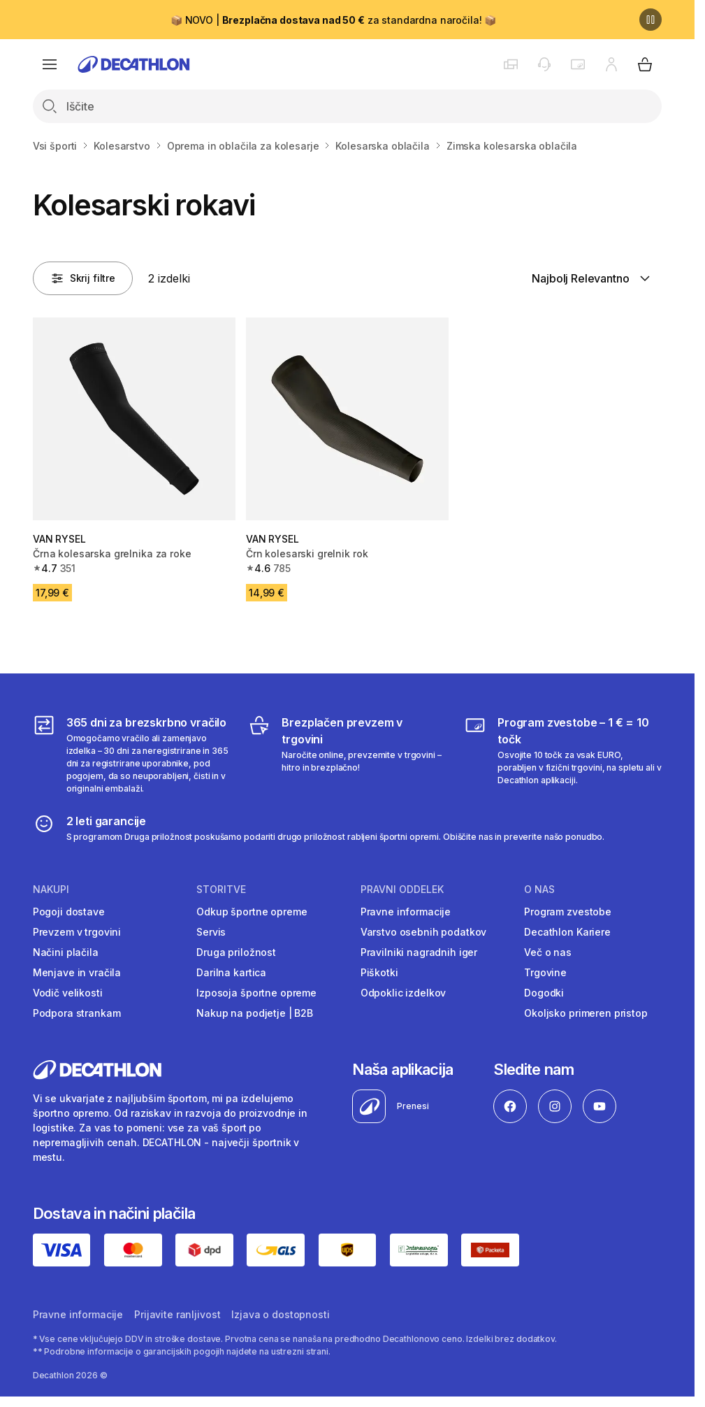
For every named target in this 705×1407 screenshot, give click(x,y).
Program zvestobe (567, 911)
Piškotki (379, 972)
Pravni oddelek (402, 889)
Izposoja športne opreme (256, 993)
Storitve (221, 889)
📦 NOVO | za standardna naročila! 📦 (333, 20)
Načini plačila (66, 952)
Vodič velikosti (68, 993)
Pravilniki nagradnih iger (419, 952)
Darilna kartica (231, 972)
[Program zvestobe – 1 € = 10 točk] (563, 754)
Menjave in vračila (77, 972)
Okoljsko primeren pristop (586, 1013)
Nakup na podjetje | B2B (254, 1013)
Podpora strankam (77, 1013)
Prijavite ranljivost (177, 1314)
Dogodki (544, 993)
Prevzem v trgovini (77, 932)
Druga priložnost (236, 952)
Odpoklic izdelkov (403, 993)
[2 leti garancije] (319, 828)
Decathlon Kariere (567, 932)
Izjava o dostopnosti (280, 1314)
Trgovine (545, 972)
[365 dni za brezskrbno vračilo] (132, 754)
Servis (211, 932)
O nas (539, 889)
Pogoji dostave (69, 911)
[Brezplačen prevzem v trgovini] (347, 754)
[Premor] (650, 19)
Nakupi (51, 889)
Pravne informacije (406, 911)
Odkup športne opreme (251, 911)
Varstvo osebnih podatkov (424, 932)
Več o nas (548, 952)
